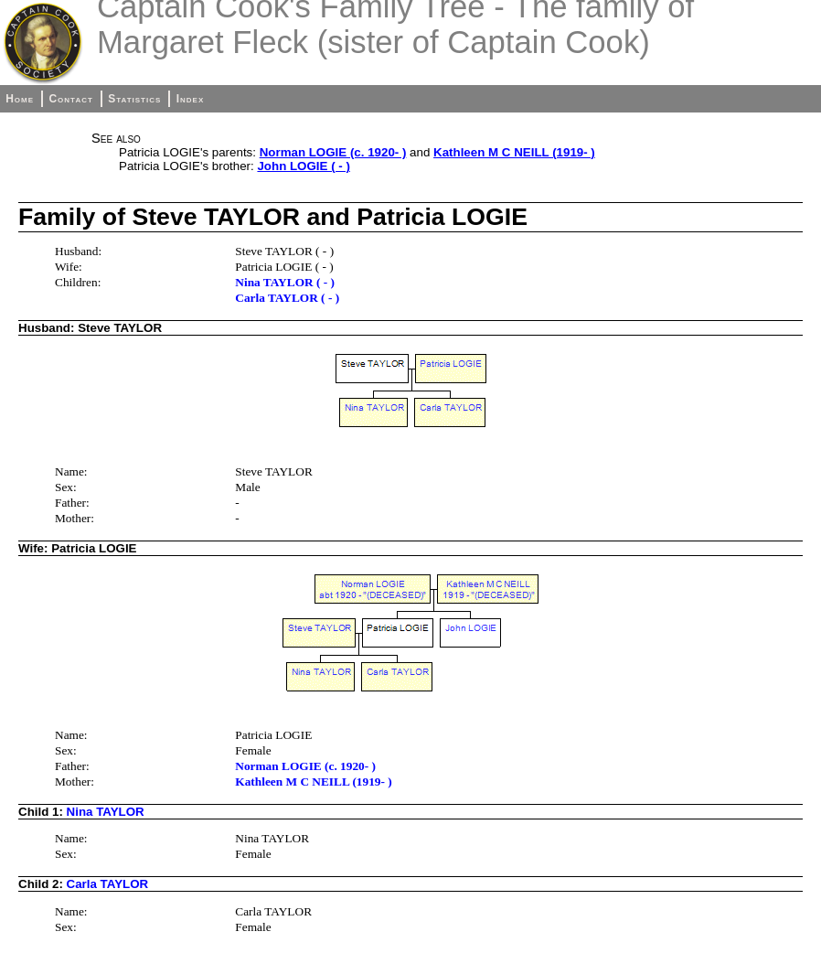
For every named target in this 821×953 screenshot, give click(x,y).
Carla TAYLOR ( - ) (287, 298)
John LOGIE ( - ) (303, 166)
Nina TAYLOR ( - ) (285, 282)
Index (190, 98)
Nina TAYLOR (105, 812)
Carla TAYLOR (108, 884)
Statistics (134, 98)
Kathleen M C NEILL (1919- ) (514, 152)
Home (19, 98)
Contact (70, 98)
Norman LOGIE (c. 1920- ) (333, 152)
